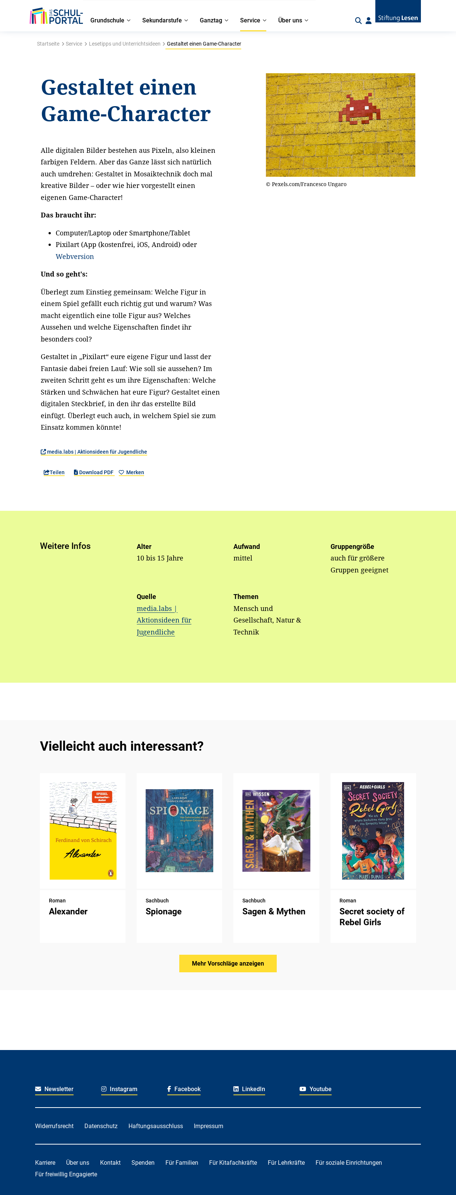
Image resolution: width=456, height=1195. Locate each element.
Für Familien (181, 1162)
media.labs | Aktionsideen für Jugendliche (94, 452)
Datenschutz (101, 1126)
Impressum (208, 1126)
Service (74, 44)
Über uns (77, 1162)
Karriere (45, 1162)
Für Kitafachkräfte (233, 1162)
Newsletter (54, 1089)
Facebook (184, 1089)
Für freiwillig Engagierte (66, 1174)
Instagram (119, 1089)
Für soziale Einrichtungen (349, 1162)
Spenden (143, 1162)
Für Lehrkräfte (286, 1162)
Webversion (75, 256)
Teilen (54, 472)
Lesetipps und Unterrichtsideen (125, 44)
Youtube (316, 1089)
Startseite (48, 44)
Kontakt (110, 1162)
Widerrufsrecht (54, 1126)
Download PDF (94, 472)
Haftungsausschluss (155, 1126)
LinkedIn (249, 1089)
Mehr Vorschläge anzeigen (228, 963)
